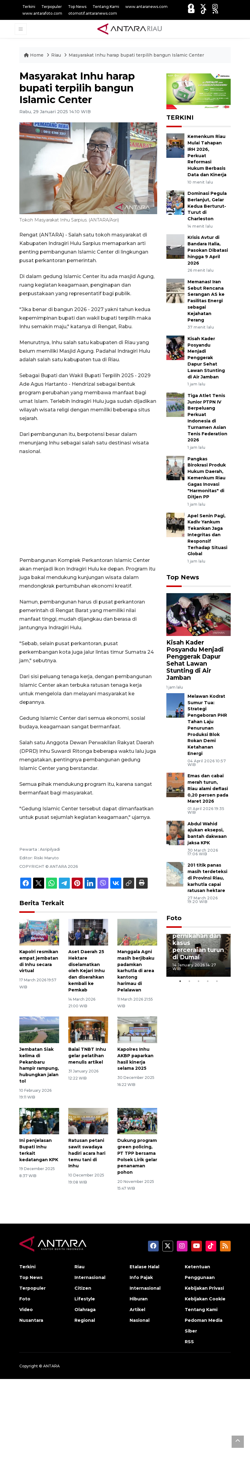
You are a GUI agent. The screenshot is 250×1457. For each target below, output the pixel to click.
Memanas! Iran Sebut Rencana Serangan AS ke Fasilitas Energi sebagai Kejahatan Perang (206, 301)
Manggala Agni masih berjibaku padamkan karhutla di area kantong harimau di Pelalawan (135, 971)
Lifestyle (84, 1299)
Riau (56, 55)
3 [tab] (198, 981)
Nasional (140, 1320)
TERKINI (180, 117)
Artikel (137, 1309)
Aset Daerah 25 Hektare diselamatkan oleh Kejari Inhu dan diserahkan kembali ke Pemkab (86, 971)
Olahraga (85, 1309)
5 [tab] (217, 981)
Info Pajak (141, 1277)
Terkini (28, 6)
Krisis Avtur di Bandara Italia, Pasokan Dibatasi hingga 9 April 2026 (208, 250)
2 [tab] (189, 981)
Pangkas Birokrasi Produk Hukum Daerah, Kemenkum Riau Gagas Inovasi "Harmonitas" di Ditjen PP (207, 478)
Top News (77, 6)
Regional (84, 1320)
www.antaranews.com (146, 6)
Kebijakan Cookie (205, 1299)
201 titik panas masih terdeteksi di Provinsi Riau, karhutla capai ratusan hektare (207, 877)
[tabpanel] (198, 955)
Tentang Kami (106, 6)
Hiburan (139, 1299)
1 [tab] (180, 981)
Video (26, 1309)
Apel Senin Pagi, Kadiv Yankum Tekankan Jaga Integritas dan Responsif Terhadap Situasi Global (207, 535)
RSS (189, 1341)
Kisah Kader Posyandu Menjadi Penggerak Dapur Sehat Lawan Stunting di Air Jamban (206, 358)
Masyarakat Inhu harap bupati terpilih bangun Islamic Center (136, 55)
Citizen (82, 1288)
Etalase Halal (144, 1266)
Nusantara (31, 1320)
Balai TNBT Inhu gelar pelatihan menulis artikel (87, 1055)
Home (34, 55)
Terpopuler (51, 6)
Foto (174, 918)
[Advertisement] (88, 506)
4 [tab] (208, 981)
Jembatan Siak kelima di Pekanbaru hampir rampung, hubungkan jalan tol (39, 1065)
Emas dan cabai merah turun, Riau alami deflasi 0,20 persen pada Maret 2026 (208, 788)
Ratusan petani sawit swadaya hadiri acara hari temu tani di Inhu (86, 1153)
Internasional (89, 1277)
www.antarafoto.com (42, 13)
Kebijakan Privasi (204, 1288)
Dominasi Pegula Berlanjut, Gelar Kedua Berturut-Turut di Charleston (207, 206)
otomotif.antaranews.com (92, 13)
